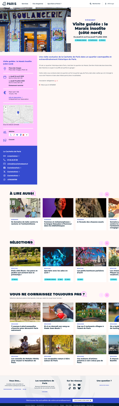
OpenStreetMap (26, 122)
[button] (18, 112)
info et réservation (15, 97)
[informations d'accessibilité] (19, 134)
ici (55, 81)
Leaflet (18, 122)
